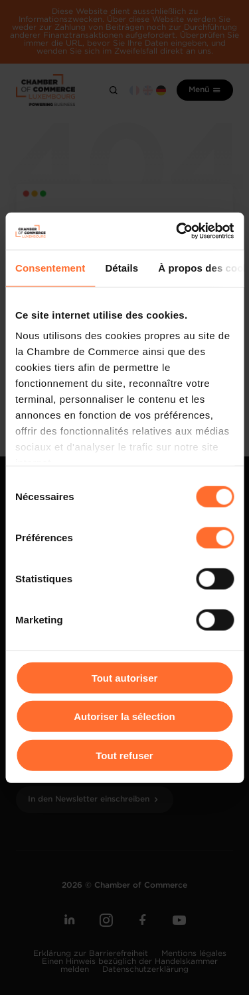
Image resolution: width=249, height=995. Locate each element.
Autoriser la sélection (124, 716)
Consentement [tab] (50, 267)
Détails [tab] (121, 267)
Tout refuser (124, 754)
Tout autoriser (125, 677)
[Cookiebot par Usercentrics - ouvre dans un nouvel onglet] (177, 231)
